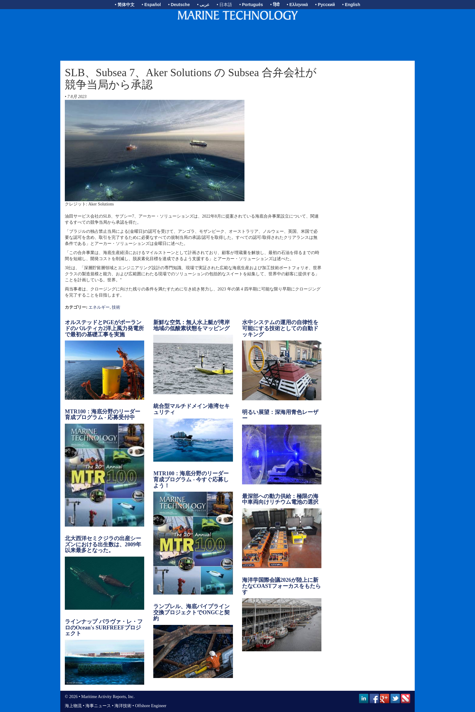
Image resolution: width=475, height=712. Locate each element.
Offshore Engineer (151, 706)
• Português (251, 4)
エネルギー (99, 307)
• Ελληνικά (297, 4)
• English (351, 4)
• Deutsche (179, 4)
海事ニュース (98, 706)
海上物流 (73, 706)
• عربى (203, 4)
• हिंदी (275, 4)
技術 (116, 307)
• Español (151, 4)
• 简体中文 (125, 4)
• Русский (325, 4)
